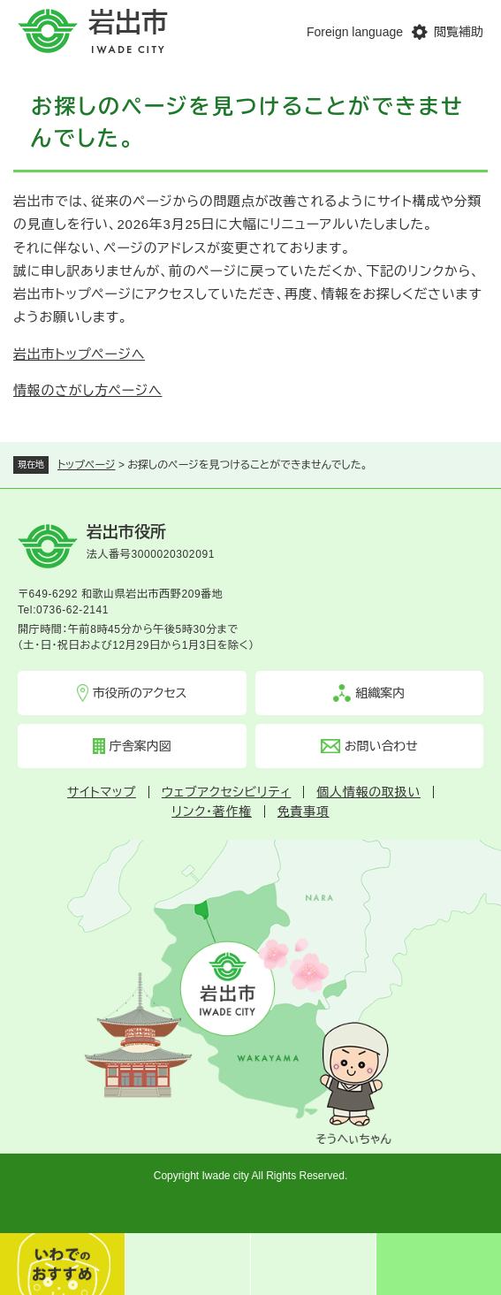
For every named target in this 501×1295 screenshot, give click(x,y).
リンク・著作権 (211, 811)
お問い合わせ (381, 746)
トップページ (86, 465)
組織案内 (380, 693)
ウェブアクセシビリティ (226, 792)
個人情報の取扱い (368, 792)
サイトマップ (101, 792)
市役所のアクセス (140, 693)
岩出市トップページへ (79, 354)
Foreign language (355, 32)
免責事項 (303, 811)
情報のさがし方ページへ (87, 390)
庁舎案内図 (140, 746)
